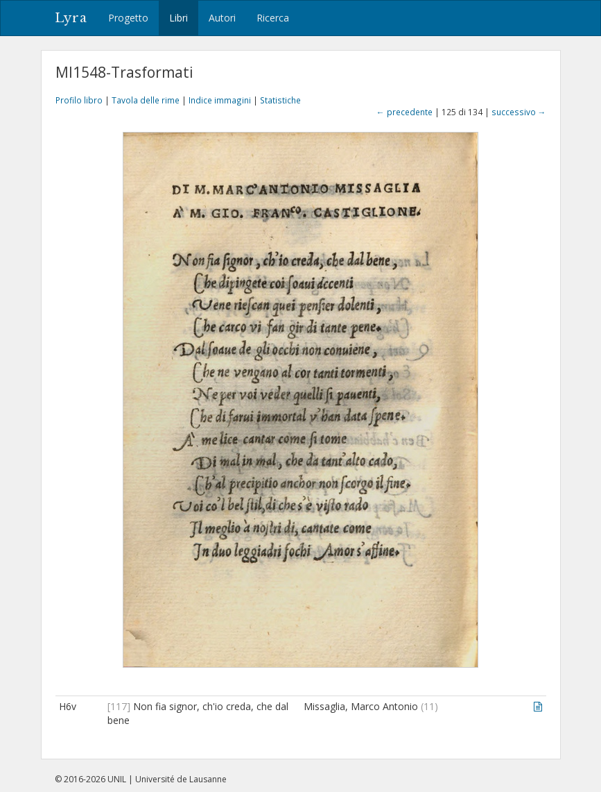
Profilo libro (79, 100)
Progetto (128, 17)
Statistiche (280, 100)
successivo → (518, 111)
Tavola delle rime (146, 100)
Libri (178, 17)
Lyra (71, 18)
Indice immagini (220, 100)
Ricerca (272, 17)
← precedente (404, 111)
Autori (222, 17)
